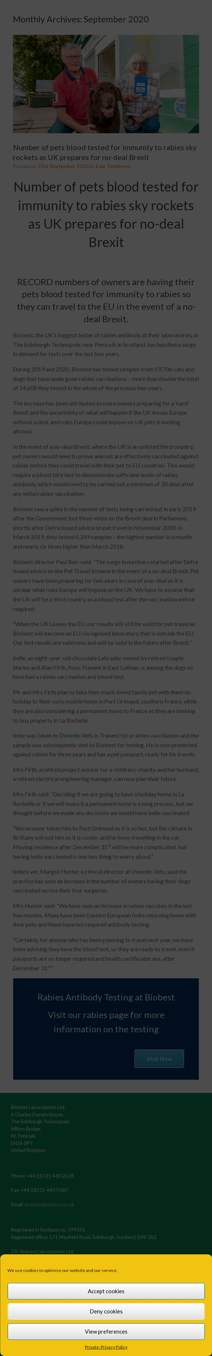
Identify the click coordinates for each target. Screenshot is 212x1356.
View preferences (106, 1331)
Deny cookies (106, 1311)
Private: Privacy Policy (106, 1347)
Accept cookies (106, 1291)
